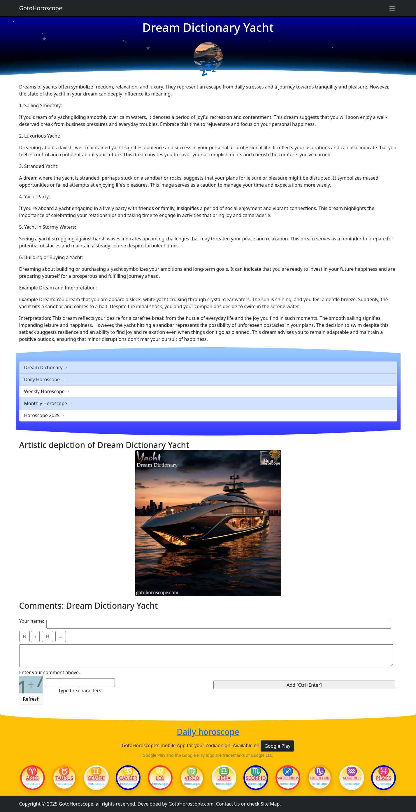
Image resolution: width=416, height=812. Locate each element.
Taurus (64, 778)
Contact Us (228, 804)
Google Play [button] (277, 746)
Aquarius (352, 778)
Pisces (383, 778)
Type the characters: (80, 690)
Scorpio (256, 778)
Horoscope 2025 (42, 415)
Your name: (31, 621)
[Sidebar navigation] (392, 8)
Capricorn (320, 778)
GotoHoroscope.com (191, 804)
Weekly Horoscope (44, 391)
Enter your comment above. (49, 672)
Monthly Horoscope (45, 403)
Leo (160, 778)
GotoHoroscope (40, 8)
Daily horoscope (208, 732)
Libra (224, 778)
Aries (32, 778)
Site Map (270, 804)
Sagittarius (288, 778)
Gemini (96, 778)
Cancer (128, 778)
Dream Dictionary (43, 367)
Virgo (192, 778)
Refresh (31, 699)
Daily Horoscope (42, 379)
